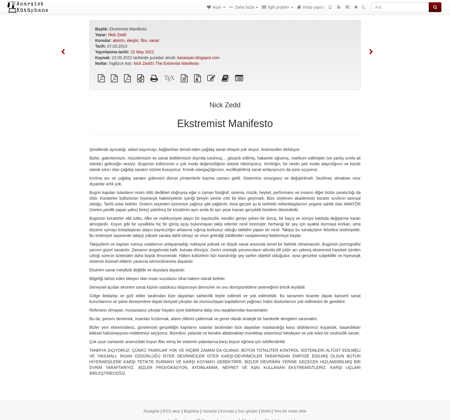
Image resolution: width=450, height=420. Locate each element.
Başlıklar (191, 411)
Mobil (265, 411)
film (144, 40)
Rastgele (151, 411)
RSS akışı (172, 411)
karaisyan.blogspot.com (198, 57)
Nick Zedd (117, 34)
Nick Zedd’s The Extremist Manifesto (166, 63)
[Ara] (400, 7)
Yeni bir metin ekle (290, 411)
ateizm (119, 40)
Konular (227, 411)
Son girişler (248, 411)
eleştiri (132, 40)
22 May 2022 (142, 52)
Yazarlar (210, 411)
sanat (154, 40)
